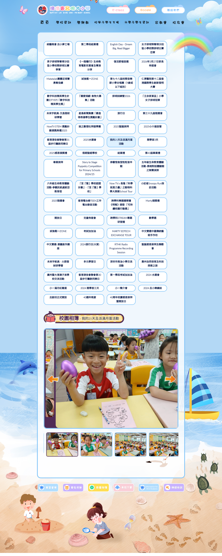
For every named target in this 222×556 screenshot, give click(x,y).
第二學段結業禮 (82, 44)
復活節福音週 (82, 61)
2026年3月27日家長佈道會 (109, 63)
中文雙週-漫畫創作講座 (110, 231)
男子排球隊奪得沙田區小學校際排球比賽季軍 (163, 48)
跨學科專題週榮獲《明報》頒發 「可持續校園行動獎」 (109, 200)
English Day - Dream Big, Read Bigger (110, 48)
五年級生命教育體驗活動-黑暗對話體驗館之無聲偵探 (56, 179)
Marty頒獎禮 (137, 194)
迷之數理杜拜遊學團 (82, 119)
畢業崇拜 (110, 148)
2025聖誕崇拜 (109, 117)
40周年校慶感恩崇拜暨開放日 (56, 292)
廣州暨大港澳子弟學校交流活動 (56, 265)
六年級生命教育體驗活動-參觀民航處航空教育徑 (83, 177)
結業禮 (56, 148)
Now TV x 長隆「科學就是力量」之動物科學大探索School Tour (136, 179)
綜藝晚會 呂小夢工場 (56, 46)
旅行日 (136, 100)
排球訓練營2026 (164, 79)
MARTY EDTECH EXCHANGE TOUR (56, 233)
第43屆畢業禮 (82, 148)
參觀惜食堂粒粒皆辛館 (163, 150)
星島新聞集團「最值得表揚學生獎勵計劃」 (109, 104)
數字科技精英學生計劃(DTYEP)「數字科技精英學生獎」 (109, 85)
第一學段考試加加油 (109, 265)
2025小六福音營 (137, 117)
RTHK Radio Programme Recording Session (163, 235)
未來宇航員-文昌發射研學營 (83, 102)
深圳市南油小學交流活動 (136, 252)
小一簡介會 (83, 280)
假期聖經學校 (163, 134)
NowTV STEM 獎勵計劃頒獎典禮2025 (56, 121)
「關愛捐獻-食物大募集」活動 (137, 81)
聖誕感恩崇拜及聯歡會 (56, 252)
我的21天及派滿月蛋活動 (83, 136)
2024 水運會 (137, 263)
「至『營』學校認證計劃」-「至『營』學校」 (110, 177)
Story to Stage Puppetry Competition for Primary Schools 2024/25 (136, 156)
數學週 (109, 215)
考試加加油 (163, 215)
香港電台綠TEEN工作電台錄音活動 (83, 198)
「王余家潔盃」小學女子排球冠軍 (56, 104)
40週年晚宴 (163, 280)
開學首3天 (109, 134)
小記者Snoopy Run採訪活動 (163, 175)
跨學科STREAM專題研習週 (82, 217)
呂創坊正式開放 (136, 280)
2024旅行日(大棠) (136, 229)
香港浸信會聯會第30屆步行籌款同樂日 (83, 267)
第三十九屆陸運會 (163, 102)
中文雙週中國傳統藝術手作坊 (82, 231)
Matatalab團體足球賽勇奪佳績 (137, 63)
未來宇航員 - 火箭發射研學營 (82, 252)
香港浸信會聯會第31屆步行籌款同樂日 (163, 121)
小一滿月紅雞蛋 (163, 263)
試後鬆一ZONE (163, 61)
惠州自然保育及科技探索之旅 (163, 252)
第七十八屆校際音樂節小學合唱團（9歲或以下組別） (56, 85)
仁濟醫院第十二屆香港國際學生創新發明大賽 (82, 83)
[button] (170, 371)
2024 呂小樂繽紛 (110, 280)
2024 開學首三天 (56, 280)
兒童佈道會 (56, 215)
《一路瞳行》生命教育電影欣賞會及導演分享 (56, 65)
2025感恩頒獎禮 (137, 134)
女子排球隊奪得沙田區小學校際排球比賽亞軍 (136, 48)
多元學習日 (110, 250)
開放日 (163, 194)
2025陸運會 (55, 194)
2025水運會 (55, 134)
